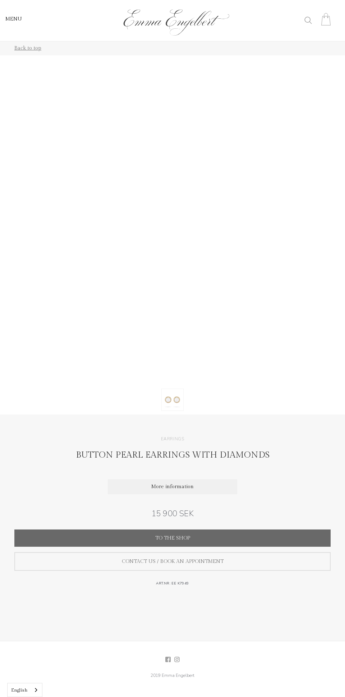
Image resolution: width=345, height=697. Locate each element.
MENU (13, 19)
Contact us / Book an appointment (173, 561)
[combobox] (24, 690)
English (19, 690)
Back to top (27, 48)
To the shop (172, 538)
